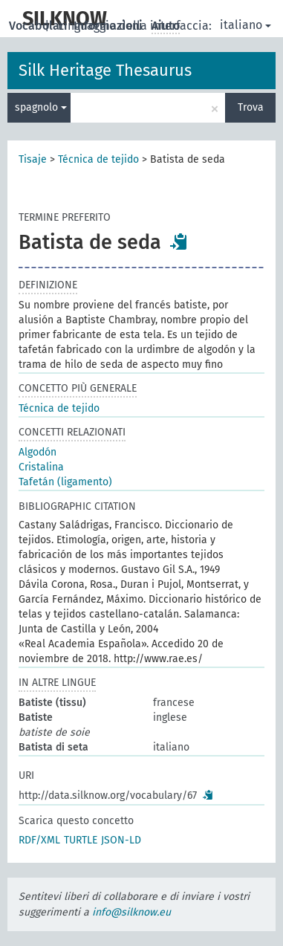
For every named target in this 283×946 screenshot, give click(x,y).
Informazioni (110, 26)
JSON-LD (121, 840)
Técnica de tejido (98, 159)
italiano (245, 25)
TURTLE (80, 840)
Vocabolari (40, 26)
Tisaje (33, 159)
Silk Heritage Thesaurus (105, 70)
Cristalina (41, 467)
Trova (251, 107)
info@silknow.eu (131, 912)
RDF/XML (39, 840)
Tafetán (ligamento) (65, 482)
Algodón (37, 452)
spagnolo (41, 107)
